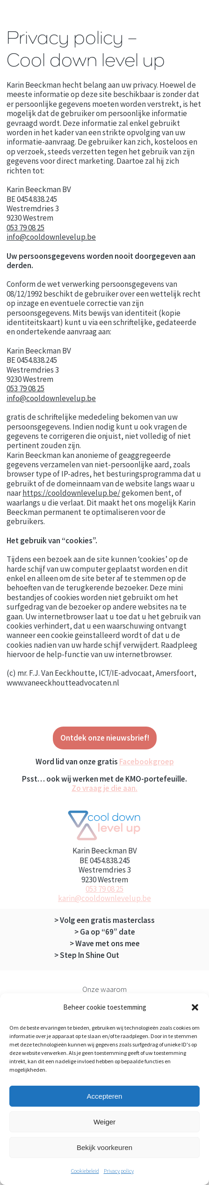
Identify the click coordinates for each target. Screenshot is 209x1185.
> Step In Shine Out (86, 955)
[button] (195, 1007)
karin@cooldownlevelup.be (104, 898)
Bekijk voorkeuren (104, 1147)
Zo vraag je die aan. (104, 788)
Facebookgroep (146, 761)
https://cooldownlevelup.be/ (71, 493)
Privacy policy (119, 1170)
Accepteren (105, 1096)
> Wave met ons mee (105, 943)
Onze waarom (104, 989)
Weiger (104, 1122)
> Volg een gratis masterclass (104, 920)
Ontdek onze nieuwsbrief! (104, 738)
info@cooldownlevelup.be (51, 237)
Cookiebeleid (85, 1170)
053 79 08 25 (25, 227)
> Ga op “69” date (104, 932)
